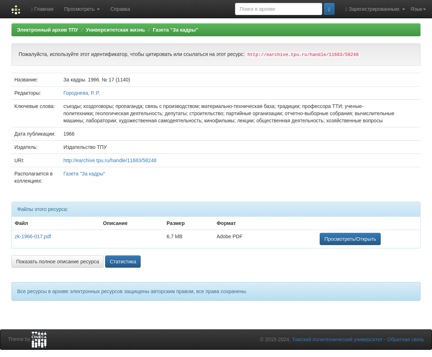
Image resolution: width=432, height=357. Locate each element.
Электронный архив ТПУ (47, 30)
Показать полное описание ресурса (57, 261)
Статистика (123, 261)
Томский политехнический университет (337, 339)
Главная (42, 9)
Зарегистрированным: (375, 9)
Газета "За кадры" (175, 30)
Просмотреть (82, 9)
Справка (120, 9)
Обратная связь (405, 339)
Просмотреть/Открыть (350, 239)
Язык (418, 9)
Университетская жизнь (115, 30)
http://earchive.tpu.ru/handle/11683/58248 (110, 160)
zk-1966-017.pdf (33, 236)
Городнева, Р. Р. (82, 93)
